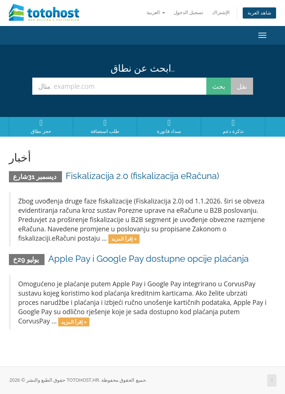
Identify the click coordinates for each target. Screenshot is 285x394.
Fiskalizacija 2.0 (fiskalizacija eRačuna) (142, 175)
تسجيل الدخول (188, 12)
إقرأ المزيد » (124, 238)
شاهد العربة (259, 13)
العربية (156, 12)
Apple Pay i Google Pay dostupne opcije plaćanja (148, 258)
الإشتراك (221, 12)
